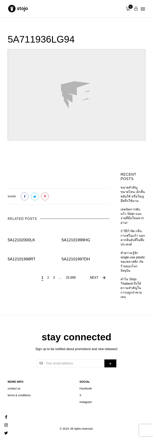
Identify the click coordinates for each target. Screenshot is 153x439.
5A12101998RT (21, 259)
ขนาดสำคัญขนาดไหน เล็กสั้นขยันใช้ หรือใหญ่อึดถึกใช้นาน (133, 194)
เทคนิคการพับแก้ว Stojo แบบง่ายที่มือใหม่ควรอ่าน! (132, 216)
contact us (14, 388)
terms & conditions (19, 395)
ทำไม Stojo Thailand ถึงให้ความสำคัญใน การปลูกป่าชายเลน (131, 288)
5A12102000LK (21, 240)
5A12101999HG (76, 240)
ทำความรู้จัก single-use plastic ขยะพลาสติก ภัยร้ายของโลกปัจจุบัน (133, 262)
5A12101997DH (76, 259)
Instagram (85, 402)
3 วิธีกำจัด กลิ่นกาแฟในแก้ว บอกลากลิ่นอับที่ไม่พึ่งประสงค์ (133, 237)
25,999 (71, 277)
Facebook (85, 388)
